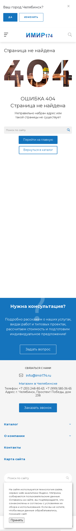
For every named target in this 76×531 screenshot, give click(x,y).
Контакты (12, 447)
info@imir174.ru (38, 375)
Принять (17, 520)
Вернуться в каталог (38, 150)
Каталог (11, 424)
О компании (14, 436)
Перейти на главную (38, 140)
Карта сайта (14, 459)
